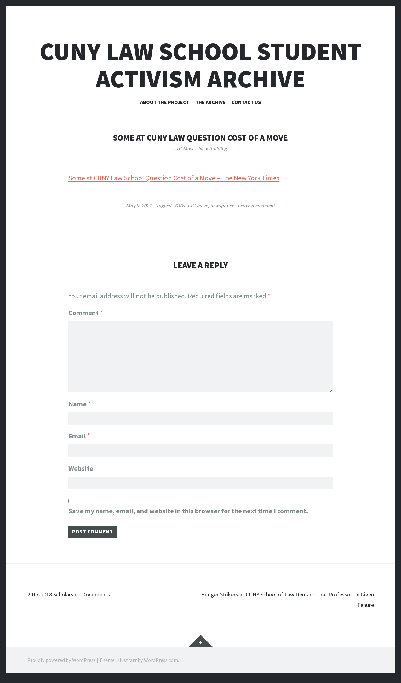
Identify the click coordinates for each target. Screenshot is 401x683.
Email (79, 434)
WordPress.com (161, 664)
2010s (179, 205)
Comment (85, 312)
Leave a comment (256, 205)
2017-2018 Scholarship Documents (77, 598)
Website (80, 468)
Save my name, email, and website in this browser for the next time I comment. (188, 513)
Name (79, 399)
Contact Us (246, 102)
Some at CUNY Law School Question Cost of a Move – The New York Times (173, 177)
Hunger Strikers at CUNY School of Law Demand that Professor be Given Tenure (298, 603)
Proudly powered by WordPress (61, 664)
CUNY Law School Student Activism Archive (201, 65)
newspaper (222, 205)
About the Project (164, 102)
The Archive (210, 102)
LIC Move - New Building (200, 148)
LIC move (198, 205)
